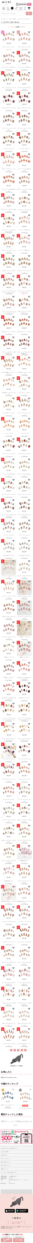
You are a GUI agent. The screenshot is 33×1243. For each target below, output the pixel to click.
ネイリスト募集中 (17, 1229)
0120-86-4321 (22, 4)
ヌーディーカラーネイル (24, 19)
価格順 (23, 27)
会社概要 (3, 1229)
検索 (29, 13)
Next (31, 1100)
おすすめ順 (11, 27)
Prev (2, 1100)
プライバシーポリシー (26, 1229)
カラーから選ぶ (12, 19)
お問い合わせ (9, 1229)
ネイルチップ (4, 19)
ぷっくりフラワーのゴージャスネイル (25, 1109)
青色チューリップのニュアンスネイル (8, 1105)
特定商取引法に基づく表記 (7, 1230)
